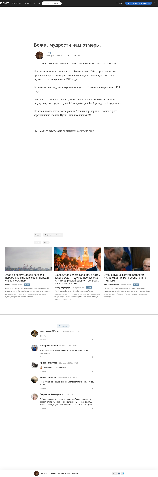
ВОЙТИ (119, 3)
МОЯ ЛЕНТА (16, 3)
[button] (154, 3)
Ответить (43, 340)
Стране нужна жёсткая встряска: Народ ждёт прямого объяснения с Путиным (125, 278)
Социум (37, 235)
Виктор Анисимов (111, 285)
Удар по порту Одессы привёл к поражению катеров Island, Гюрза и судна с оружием (27, 278)
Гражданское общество (53, 235)
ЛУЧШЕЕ (27, 3)
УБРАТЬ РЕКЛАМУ (51, 3)
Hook (7, 285)
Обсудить (63, 326)
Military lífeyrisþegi (62, 287)
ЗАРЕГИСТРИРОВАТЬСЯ (138, 3)
